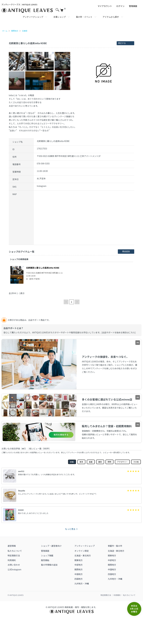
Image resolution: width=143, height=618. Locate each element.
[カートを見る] (62, 9)
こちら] (132, 332)
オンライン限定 (82, 550)
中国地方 (79, 574)
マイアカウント (105, 6)
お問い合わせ (14, 564)
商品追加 (126, 251)
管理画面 (133, 6)
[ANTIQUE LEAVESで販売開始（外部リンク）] (71, 364)
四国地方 (79, 578)
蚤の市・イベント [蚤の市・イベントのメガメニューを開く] (84, 17)
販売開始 (45, 560)
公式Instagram (14, 569)
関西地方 (79, 569)
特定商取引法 (14, 555)
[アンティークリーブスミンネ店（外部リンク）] (71, 405)
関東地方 (79, 560)
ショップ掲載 (47, 555)
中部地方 (79, 564)
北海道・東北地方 (83, 555)
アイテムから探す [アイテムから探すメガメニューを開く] (111, 17)
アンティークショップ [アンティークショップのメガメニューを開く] (33, 17)
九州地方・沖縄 (82, 583)
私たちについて (15, 550)
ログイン (120, 6)
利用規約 (12, 560)
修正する (122, 43)
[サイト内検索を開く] (57, 9)
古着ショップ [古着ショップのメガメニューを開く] (59, 17)
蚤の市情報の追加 (49, 564)
